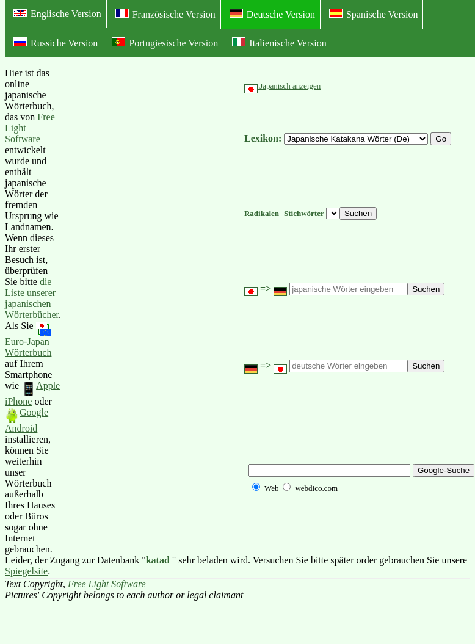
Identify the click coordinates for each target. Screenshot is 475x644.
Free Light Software (107, 584)
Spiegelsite (26, 571)
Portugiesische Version (165, 42)
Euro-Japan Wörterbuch (28, 340)
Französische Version (165, 14)
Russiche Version (55, 42)
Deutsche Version (272, 14)
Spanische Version (373, 14)
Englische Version (57, 14)
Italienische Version (279, 42)
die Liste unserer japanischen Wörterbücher (32, 298)
